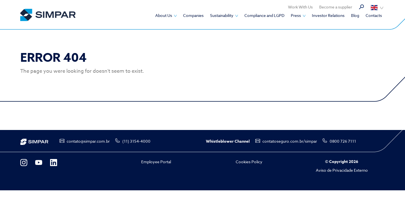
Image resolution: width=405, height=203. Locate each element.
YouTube (38, 162)
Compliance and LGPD (264, 15)
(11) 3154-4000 (136, 141)
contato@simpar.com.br (88, 141)
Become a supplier (335, 7)
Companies (193, 15)
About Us (163, 15)
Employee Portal (156, 161)
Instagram (23, 162)
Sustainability (221, 15)
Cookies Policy (249, 161)
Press (296, 15)
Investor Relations (328, 15)
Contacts (374, 15)
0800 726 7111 (343, 141)
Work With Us (300, 7)
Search (361, 7)
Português (377, 7)
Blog (355, 15)
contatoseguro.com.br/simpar (289, 141)
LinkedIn (53, 162)
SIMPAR (47, 14)
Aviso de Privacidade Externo (342, 170)
